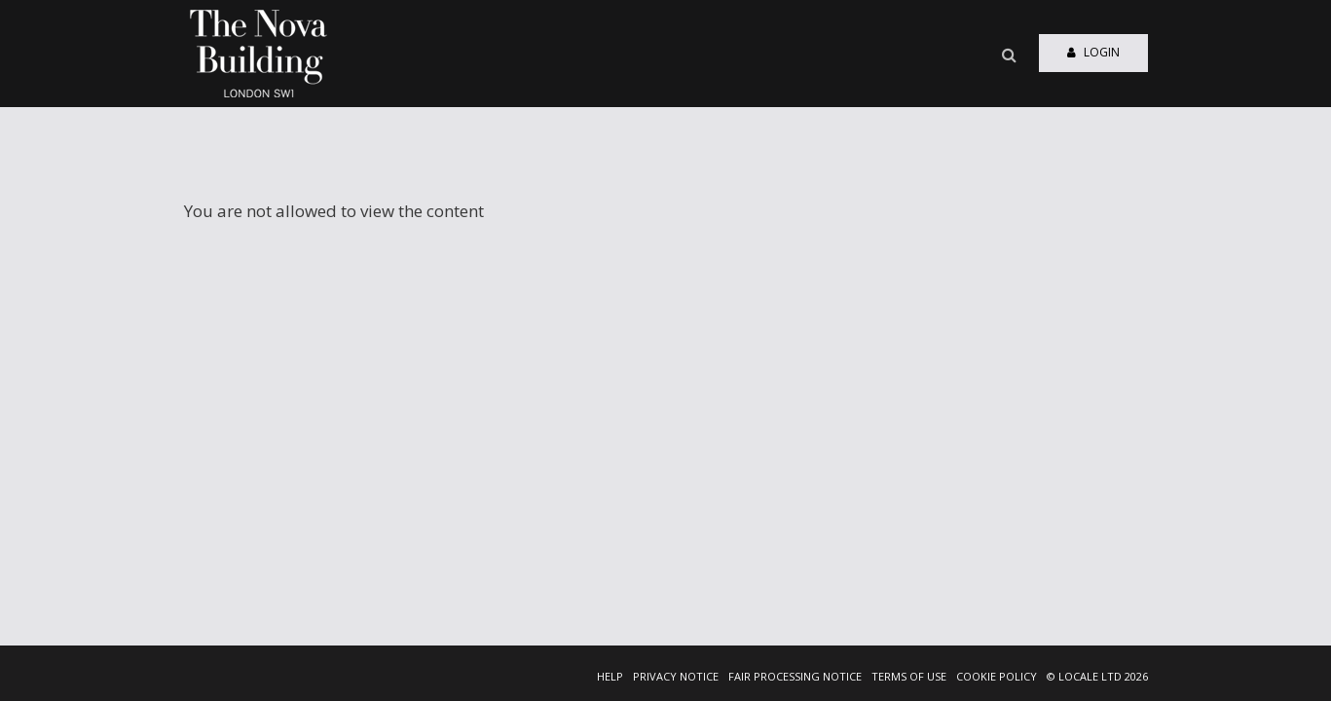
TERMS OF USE (908, 676)
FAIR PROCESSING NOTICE (795, 676)
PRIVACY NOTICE (676, 676)
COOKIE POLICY (996, 676)
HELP (610, 676)
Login (1093, 52)
